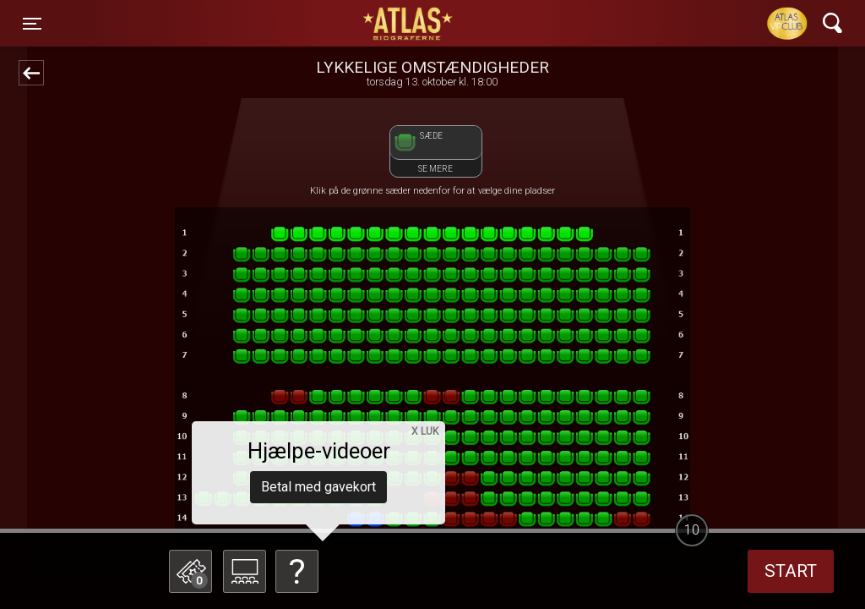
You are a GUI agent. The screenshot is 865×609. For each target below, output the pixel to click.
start (790, 571)
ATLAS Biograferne (409, 24)
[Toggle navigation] (32, 23)
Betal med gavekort (318, 487)
